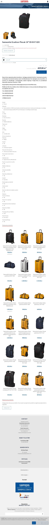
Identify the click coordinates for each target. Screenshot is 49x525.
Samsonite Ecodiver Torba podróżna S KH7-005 (9, 275)
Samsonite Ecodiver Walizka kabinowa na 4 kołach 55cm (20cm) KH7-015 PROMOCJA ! (9, 248)
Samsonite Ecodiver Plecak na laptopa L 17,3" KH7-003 (24, 389)
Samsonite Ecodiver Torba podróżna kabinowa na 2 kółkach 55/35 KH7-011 (24, 333)
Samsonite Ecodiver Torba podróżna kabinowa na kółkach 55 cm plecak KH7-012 (9, 334)
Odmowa (39, 522)
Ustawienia (45, 522)
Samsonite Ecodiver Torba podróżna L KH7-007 (39, 303)
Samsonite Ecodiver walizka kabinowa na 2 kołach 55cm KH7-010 (24, 247)
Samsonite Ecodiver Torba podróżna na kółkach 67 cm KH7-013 (39, 276)
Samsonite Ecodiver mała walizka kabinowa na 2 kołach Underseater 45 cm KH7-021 (39, 391)
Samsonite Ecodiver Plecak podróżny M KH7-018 (9, 360)
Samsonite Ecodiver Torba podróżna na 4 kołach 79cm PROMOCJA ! (9, 304)
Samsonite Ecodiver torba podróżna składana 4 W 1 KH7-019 (39, 247)
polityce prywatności (42, 519)
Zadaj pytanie (7, 407)
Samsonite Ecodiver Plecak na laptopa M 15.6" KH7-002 (9, 389)
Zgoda (34, 522)
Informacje (24, 475)
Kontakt (24, 479)
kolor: (3, 57)
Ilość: (41, 65)
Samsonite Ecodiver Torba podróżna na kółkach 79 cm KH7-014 (24, 276)
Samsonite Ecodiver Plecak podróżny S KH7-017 (39, 332)
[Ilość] (43, 65)
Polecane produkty (7, 225)
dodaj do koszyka (41, 72)
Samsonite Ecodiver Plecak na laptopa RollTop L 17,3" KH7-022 (24, 361)
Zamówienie (24, 470)
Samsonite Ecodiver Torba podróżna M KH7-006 (24, 303)
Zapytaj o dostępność (8, 50)
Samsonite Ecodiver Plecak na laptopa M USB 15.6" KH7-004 (39, 361)
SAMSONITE (11, 46)
